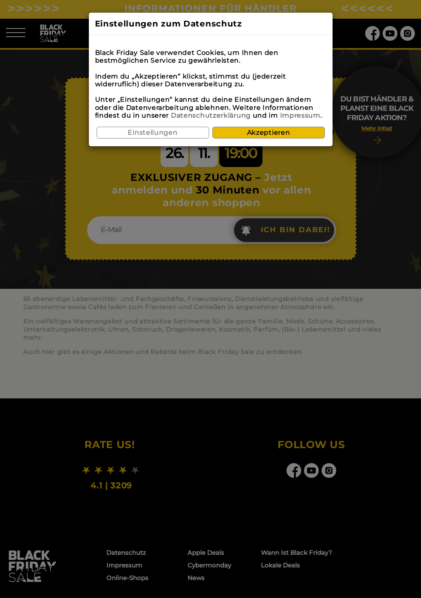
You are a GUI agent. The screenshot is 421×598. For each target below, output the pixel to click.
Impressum (300, 115)
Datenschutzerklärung (211, 115)
